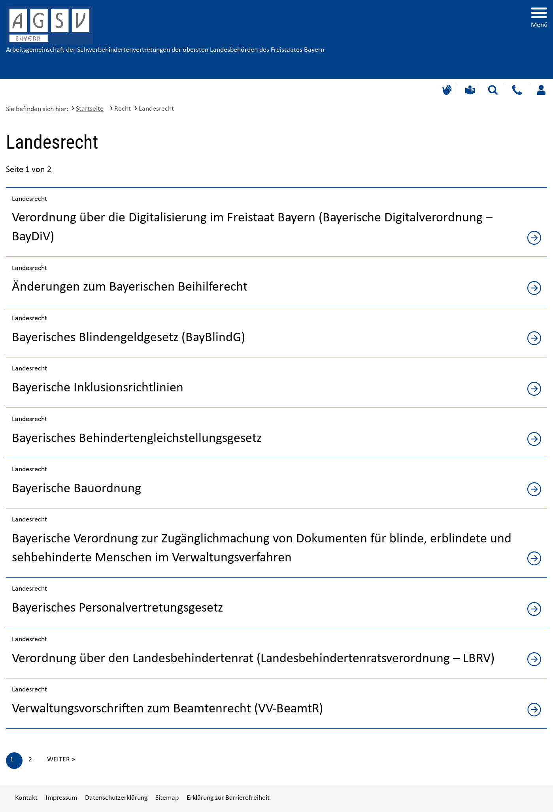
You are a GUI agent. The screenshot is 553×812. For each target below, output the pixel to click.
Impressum (61, 798)
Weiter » (61, 759)
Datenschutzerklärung (116, 798)
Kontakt (26, 798)
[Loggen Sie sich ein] (541, 90)
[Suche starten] (493, 90)
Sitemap (167, 798)
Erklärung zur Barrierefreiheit (228, 798)
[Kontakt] (517, 90)
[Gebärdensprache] (446, 90)
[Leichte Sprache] (469, 90)
